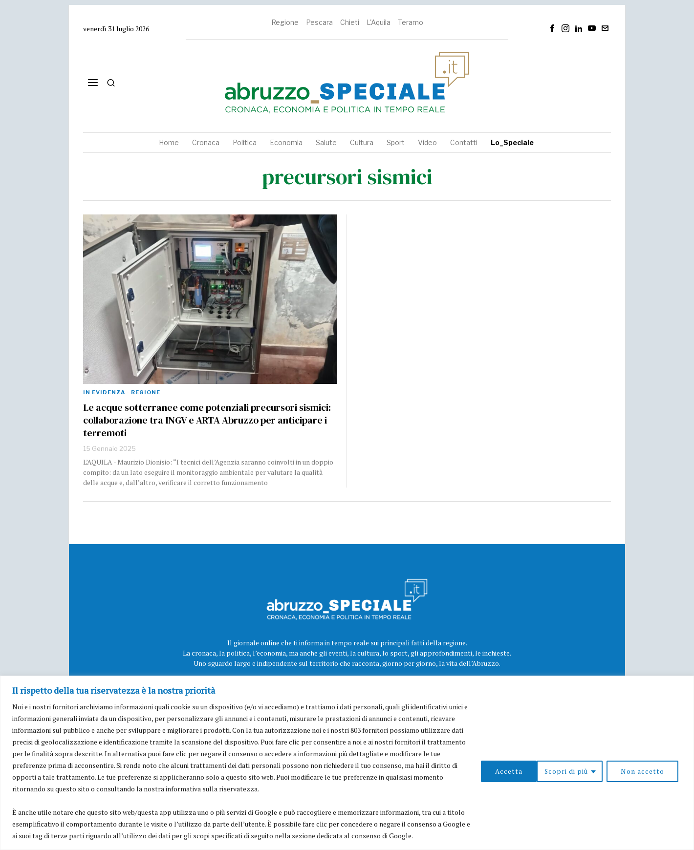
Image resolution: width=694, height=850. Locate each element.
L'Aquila (378, 22)
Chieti (349, 22)
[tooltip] (552, 28)
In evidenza (104, 392)
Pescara (319, 22)
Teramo (410, 22)
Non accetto (586, 771)
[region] (347, 763)
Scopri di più (510, 771)
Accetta (654, 771)
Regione (285, 22)
